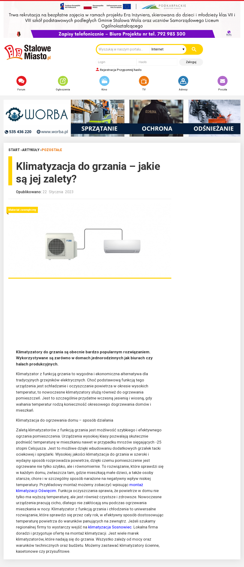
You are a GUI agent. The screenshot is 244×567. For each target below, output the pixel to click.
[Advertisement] (90, 315)
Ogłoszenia (63, 83)
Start (14, 150)
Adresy (183, 83)
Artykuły (30, 150)
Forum (21, 83)
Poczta (223, 83)
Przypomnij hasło (129, 70)
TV (144, 83)
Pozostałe (52, 150)
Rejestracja (108, 70)
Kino (104, 83)
